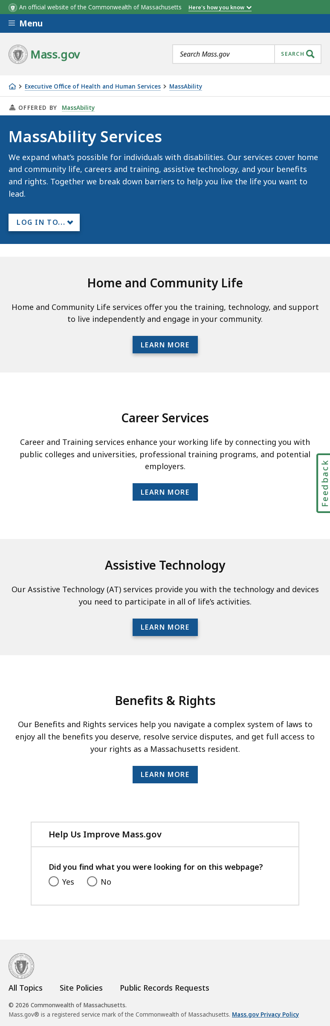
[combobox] (246, 54)
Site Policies (81, 988)
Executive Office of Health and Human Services (93, 86)
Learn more (165, 345)
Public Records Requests (164, 988)
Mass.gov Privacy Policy (265, 1014)
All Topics (26, 988)
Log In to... (41, 222)
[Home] (12, 86)
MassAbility (185, 86)
